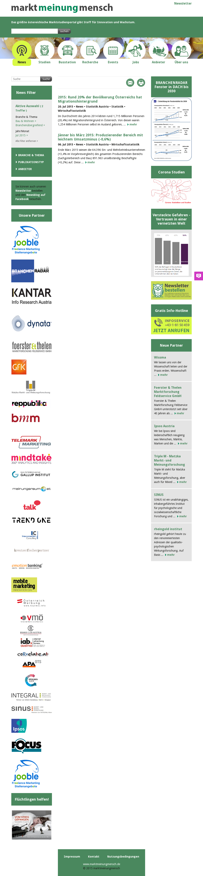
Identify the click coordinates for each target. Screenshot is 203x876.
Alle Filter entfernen (26, 141)
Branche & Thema (31, 155)
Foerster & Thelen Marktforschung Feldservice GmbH (168, 392)
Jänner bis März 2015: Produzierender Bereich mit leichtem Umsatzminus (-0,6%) (100, 137)
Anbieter (25, 169)
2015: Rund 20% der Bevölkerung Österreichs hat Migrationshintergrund (100, 99)
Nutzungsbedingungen (123, 856)
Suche (46, 79)
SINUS (159, 495)
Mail (130, 83)
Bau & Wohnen (25, 121)
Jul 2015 (21, 135)
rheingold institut (168, 529)
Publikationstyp (31, 162)
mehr (133, 124)
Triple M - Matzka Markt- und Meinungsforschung (169, 460)
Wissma (160, 357)
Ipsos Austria (164, 426)
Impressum (72, 856)
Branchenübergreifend (30, 125)
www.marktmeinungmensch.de (101, 864)
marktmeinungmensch (62, 8)
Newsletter (183, 3)
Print (141, 83)
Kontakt (93, 856)
